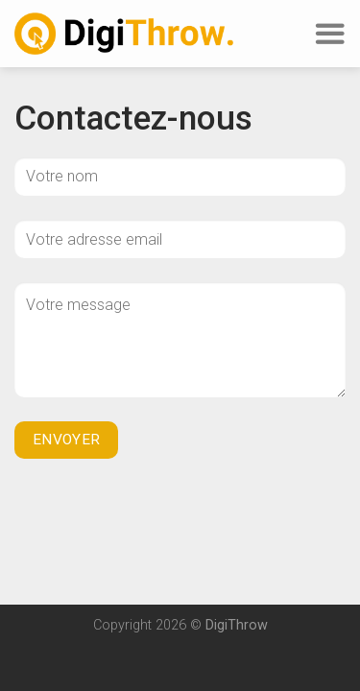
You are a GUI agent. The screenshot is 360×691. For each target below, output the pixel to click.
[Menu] (329, 34)
